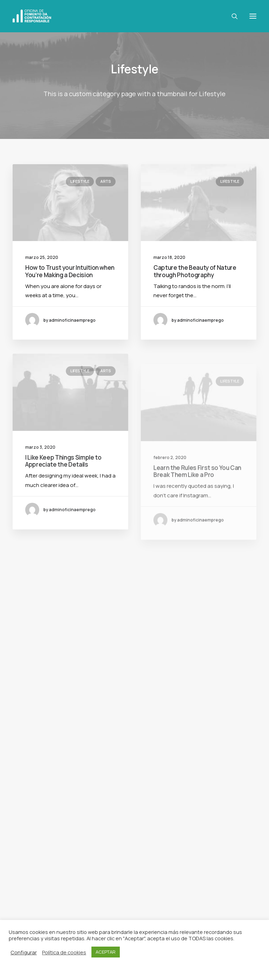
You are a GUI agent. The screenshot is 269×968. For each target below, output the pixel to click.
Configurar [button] (24, 952)
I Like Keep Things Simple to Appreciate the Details (63, 484)
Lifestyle (79, 181)
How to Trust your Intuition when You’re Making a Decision (70, 271)
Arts (105, 181)
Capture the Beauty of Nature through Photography (194, 271)
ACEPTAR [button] (106, 952)
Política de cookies (64, 952)
